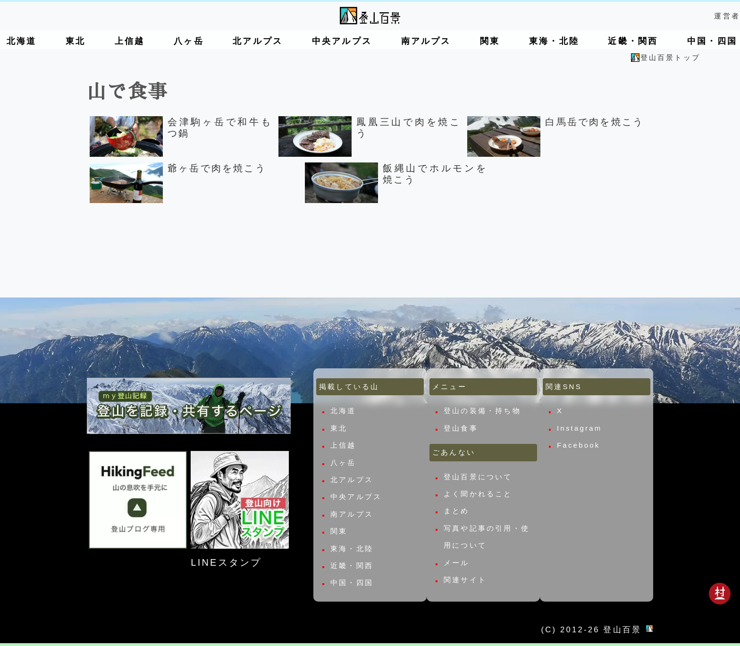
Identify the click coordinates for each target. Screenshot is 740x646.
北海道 (22, 41)
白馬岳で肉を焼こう (594, 122)
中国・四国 (712, 41)
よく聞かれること (478, 494)
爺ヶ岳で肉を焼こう (217, 168)
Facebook (578, 445)
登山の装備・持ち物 (482, 411)
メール (457, 563)
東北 (75, 41)
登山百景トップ (670, 57)
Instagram (579, 428)
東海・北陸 (554, 41)
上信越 (130, 41)
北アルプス (258, 41)
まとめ (457, 511)
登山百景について (478, 477)
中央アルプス (342, 41)
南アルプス (426, 41)
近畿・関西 (633, 41)
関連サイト (465, 580)
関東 (490, 41)
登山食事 (461, 428)
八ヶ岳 (189, 41)
